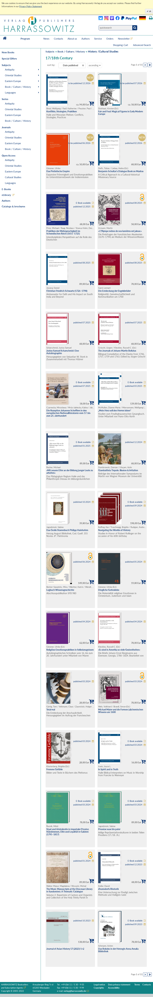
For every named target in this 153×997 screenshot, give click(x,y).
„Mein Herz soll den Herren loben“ (114, 410)
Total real (50, 709)
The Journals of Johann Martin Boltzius (117, 350)
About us (72, 38)
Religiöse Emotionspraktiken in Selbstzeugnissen (70, 649)
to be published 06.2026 (79, 143)
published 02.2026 (133, 143)
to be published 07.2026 (131, 83)
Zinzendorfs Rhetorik (108, 889)
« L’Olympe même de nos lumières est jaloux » (120, 231)
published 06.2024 (82, 562)
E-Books (6, 189)
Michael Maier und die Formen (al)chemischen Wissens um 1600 (120, 711)
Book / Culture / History (18, 86)
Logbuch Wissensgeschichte (60, 590)
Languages (10, 92)
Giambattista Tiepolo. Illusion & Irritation (118, 470)
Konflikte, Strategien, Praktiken (61, 111)
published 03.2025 (133, 386)
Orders (109, 38)
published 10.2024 (82, 502)
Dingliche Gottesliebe (108, 590)
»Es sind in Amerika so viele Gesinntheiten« (119, 649)
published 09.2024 (133, 505)
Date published (70, 65)
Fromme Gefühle (54, 769)
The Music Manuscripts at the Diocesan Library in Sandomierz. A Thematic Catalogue (69, 890)
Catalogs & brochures (13, 206)
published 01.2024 (82, 861)
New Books (8, 52)
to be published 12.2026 (79, 83)
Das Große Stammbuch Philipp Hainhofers (67, 530)
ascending (95, 65)
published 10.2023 (82, 920)
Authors (85, 38)
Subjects (50, 51)
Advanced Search (142, 45)
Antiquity (10, 69)
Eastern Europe (13, 81)
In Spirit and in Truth (108, 769)
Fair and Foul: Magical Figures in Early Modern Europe (120, 112)
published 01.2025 (82, 446)
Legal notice (99, 984)
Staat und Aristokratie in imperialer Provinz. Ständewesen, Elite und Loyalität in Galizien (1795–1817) (67, 832)
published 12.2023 (133, 864)
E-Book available (83, 203)
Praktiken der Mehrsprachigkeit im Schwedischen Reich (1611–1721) (63, 232)
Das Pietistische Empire (58, 171)
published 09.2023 (133, 924)
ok (150, 11)
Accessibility (114, 988)
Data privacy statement (119, 984)
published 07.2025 (82, 322)
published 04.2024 (82, 621)
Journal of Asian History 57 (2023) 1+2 (65, 948)
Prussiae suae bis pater (109, 829)
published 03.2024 (82, 681)
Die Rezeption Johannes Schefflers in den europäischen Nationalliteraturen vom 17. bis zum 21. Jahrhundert (68, 413)
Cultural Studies (13, 177)
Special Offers (9, 58)
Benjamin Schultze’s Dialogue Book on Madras (120, 171)
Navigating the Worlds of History (114, 530)
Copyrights (99, 988)
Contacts (58, 38)
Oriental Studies (13, 75)
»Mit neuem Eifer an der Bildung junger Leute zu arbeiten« (69, 471)
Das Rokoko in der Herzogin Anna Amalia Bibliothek (118, 950)
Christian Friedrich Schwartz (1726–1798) (66, 290)
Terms (137, 984)
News (46, 38)
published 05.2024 (133, 562)
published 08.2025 (133, 203)
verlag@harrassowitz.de (75, 991)
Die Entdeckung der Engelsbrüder (114, 290)
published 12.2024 (133, 442)
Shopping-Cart (121, 45)
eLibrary (6, 194)
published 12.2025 (82, 206)
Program (25, 38)
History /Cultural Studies (103, 51)
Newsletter (124, 38)
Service (98, 38)
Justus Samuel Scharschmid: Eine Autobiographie (62, 352)
